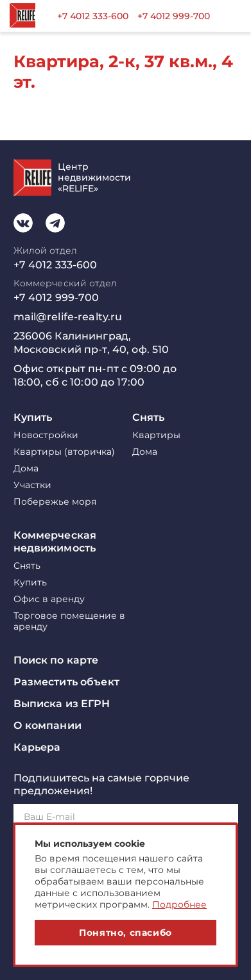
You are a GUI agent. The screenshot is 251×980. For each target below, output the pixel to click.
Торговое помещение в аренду (69, 621)
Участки (32, 485)
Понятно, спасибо (125, 932)
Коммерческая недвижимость (55, 541)
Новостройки (45, 435)
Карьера (37, 747)
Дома (26, 468)
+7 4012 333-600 (92, 16)
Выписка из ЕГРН (61, 704)
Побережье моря (54, 501)
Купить (33, 417)
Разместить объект (66, 682)
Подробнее (179, 904)
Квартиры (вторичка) (64, 451)
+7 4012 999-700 (173, 16)
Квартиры (156, 435)
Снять (148, 417)
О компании (47, 725)
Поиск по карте (56, 660)
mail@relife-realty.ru (68, 317)
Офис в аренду (49, 599)
